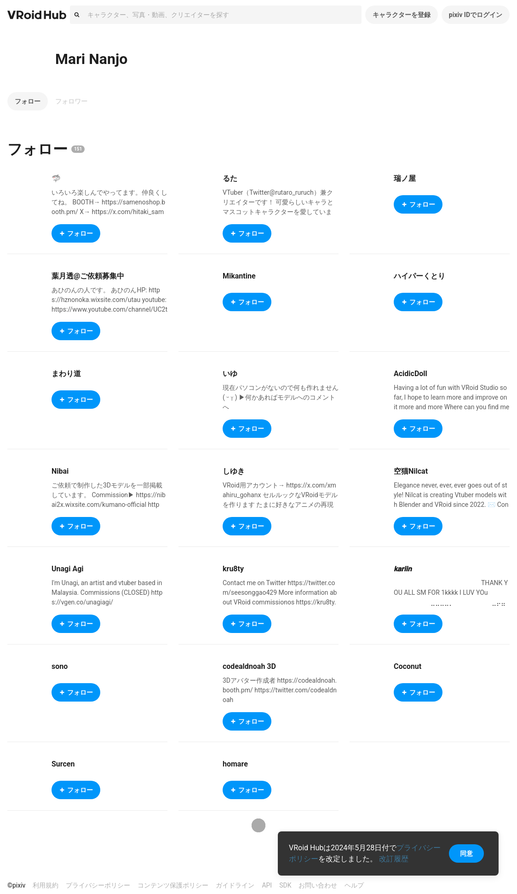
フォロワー (71, 101)
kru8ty (233, 568)
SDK (285, 885)
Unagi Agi (68, 568)
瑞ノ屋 (405, 178)
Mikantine (239, 276)
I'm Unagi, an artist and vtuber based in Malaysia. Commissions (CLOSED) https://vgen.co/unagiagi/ (107, 592)
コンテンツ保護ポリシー (173, 885)
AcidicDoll (410, 373)
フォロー (27, 101)
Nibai (60, 471)
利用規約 (45, 885)
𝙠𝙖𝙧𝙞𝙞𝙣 (403, 568)
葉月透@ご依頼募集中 (88, 276)
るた (230, 178)
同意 (466, 853)
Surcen (63, 764)
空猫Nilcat (411, 471)
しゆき (234, 471)
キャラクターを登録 (402, 14)
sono (60, 666)
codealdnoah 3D (249, 666)
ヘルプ (354, 885)
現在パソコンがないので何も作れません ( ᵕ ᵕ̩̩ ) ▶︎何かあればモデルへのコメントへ (281, 397)
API (267, 885)
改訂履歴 (393, 858)
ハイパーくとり (419, 276)
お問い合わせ (318, 885)
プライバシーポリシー (98, 885)
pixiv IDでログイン (475, 14)
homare (235, 764)
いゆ (230, 373)
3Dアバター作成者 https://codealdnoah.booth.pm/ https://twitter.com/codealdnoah (280, 690)
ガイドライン (235, 885)
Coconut (407, 666)
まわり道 (66, 373)
